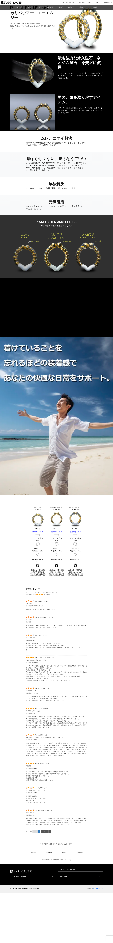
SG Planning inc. (98, 939)
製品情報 (82, 2)
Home (11, 53)
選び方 (90, 2)
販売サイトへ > (37, 582)
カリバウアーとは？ (69, 2)
